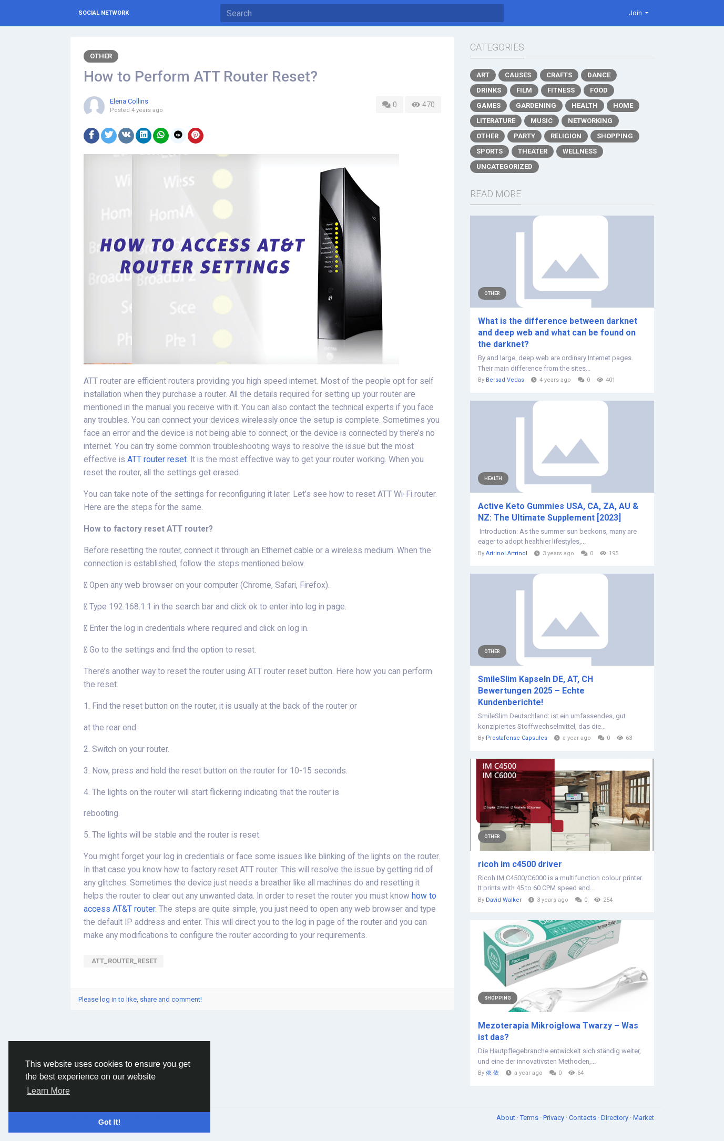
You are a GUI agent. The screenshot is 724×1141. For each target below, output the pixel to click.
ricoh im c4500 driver (520, 864)
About (506, 1118)
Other (101, 56)
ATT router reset (157, 459)
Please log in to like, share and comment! (140, 999)
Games (488, 105)
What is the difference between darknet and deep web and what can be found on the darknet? (557, 332)
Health (585, 105)
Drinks (488, 90)
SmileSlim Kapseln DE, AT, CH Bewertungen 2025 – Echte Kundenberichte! (535, 690)
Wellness (580, 151)
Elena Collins (129, 101)
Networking (590, 121)
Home (623, 105)
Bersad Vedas (505, 379)
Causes (518, 75)
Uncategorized (504, 166)
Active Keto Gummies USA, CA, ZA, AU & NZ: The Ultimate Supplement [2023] (558, 512)
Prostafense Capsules (516, 738)
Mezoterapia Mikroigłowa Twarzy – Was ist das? (558, 1031)
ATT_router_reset (123, 961)
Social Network (103, 12)
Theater (532, 151)
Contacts (583, 1118)
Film (524, 90)
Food (599, 90)
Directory (615, 1118)
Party (524, 136)
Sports (489, 151)
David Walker (504, 899)
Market (643, 1118)
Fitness (561, 90)
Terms (530, 1118)
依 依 (492, 1072)
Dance (598, 75)
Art (483, 75)
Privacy (554, 1118)
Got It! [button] (109, 1122)
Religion (566, 136)
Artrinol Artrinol (506, 553)
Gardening (536, 105)
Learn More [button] (48, 1090)
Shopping (615, 136)
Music (542, 121)
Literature (495, 121)
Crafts (559, 75)
